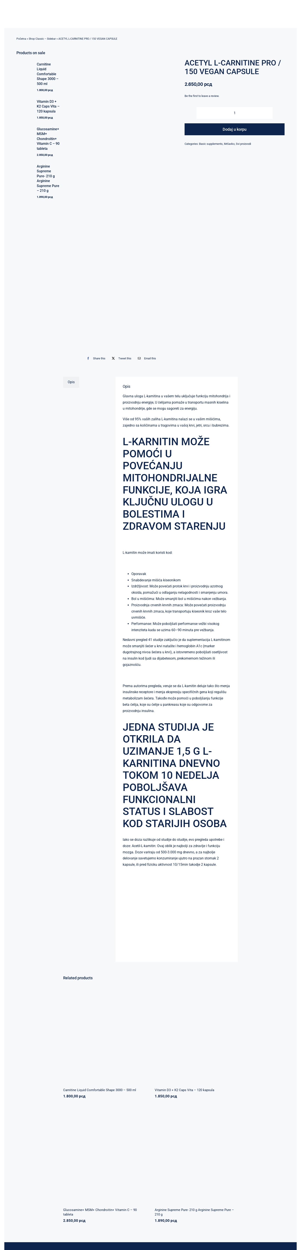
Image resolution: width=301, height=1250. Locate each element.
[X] (120, 358)
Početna (21, 38)
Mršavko (229, 143)
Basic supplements (211, 143)
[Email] (146, 358)
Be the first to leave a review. (202, 96)
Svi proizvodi (243, 143)
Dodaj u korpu (234, 129)
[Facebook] (95, 358)
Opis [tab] (71, 382)
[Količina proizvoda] (234, 113)
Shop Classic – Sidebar (42, 38)
